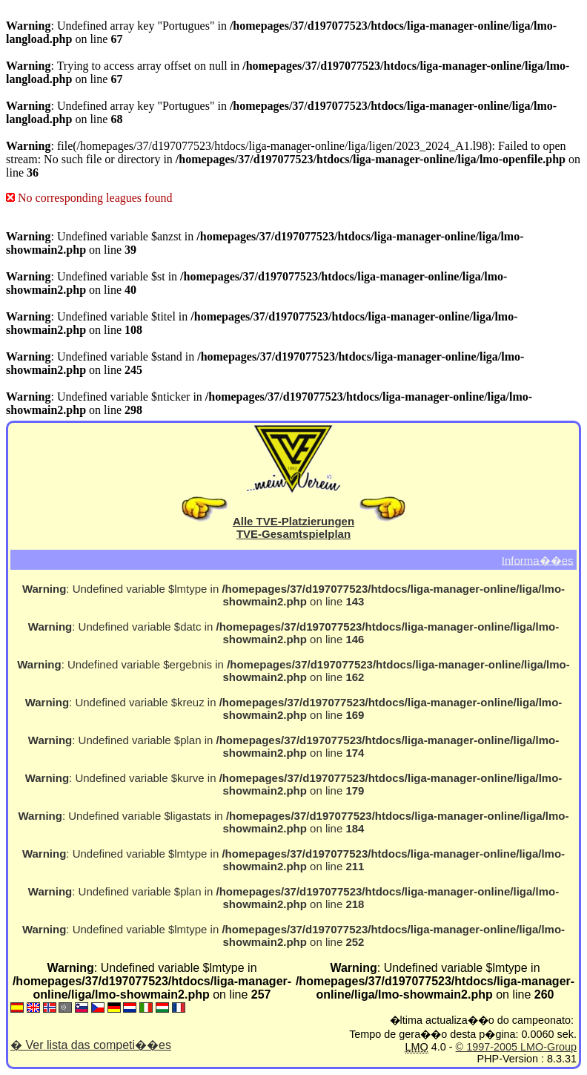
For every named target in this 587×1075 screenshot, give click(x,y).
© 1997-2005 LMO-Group (516, 1047)
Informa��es (538, 559)
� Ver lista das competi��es (90, 1045)
